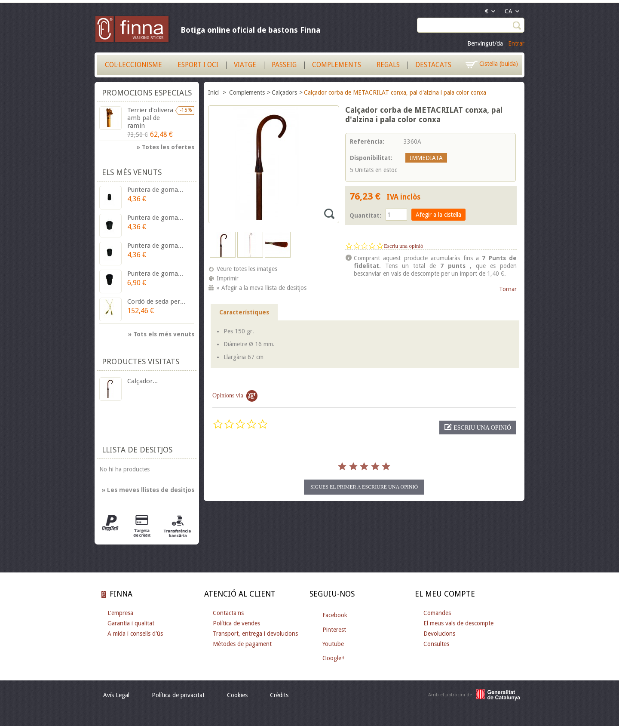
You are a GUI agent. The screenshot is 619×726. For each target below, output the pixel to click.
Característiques (244, 312)
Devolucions (439, 633)
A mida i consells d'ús (135, 633)
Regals (388, 65)
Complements (336, 65)
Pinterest (334, 629)
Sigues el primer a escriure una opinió (364, 487)
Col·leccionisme (133, 65)
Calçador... (142, 381)
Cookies (237, 695)
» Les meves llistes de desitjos (148, 489)
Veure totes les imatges (247, 268)
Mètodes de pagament (242, 643)
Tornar (508, 289)
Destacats (433, 65)
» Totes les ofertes (165, 147)
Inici (214, 92)
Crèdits (279, 695)
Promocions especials (147, 92)
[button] (477, 427)
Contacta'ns (228, 612)
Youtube (333, 643)
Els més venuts (132, 172)
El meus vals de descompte (458, 623)
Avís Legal (116, 695)
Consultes (436, 643)
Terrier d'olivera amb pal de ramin (150, 117)
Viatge (245, 65)
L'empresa (120, 612)
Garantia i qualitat (130, 623)
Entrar (516, 43)
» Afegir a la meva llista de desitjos (261, 287)
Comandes (437, 612)
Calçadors (284, 92)
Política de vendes (236, 623)
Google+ (333, 658)
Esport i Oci (198, 65)
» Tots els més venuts (161, 334)
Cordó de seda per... (156, 301)
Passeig (284, 65)
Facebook (334, 615)
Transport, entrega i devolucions (255, 633)
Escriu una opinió (403, 246)
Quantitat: (365, 215)
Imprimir (228, 278)
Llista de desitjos (137, 449)
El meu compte (445, 593)
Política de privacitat (178, 695)
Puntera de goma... (155, 190)
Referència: (367, 141)
